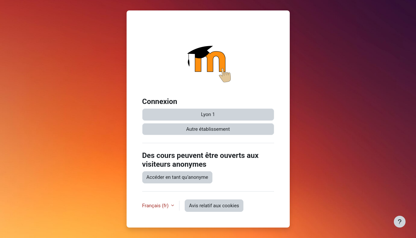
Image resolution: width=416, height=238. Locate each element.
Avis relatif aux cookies (214, 206)
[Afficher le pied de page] (400, 222)
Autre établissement (208, 129)
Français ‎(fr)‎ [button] (156, 206)
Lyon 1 (208, 114)
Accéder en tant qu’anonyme (177, 177)
